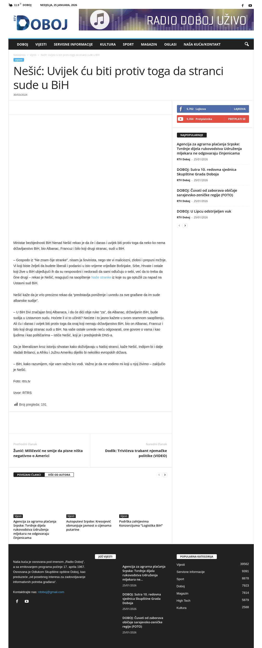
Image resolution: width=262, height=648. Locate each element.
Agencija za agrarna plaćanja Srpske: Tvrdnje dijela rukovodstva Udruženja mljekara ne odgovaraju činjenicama (34, 529)
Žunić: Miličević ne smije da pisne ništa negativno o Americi (48, 453)
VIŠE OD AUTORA (59, 474)
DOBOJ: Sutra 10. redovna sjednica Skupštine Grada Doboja (207, 171)
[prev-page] (159, 474)
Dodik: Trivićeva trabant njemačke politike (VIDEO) (136, 453)
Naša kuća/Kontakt (202, 44)
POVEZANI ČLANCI (29, 474)
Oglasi (170, 44)
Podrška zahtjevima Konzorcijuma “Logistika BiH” (141, 523)
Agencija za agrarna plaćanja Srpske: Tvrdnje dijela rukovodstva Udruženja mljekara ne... (144, 573)
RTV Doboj (183, 159)
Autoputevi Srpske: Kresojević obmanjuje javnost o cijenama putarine (89, 525)
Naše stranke (101, 277)
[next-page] (164, 474)
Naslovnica (19, 55)
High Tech (184, 600)
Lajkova (239, 109)
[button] (246, 44)
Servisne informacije (73, 44)
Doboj (22, 44)
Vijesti (41, 44)
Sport (128, 44)
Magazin (149, 44)
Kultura (108, 44)
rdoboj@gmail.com (51, 592)
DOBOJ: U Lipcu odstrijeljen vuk (204, 211)
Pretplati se (237, 119)
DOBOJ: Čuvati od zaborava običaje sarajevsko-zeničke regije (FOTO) (207, 192)
